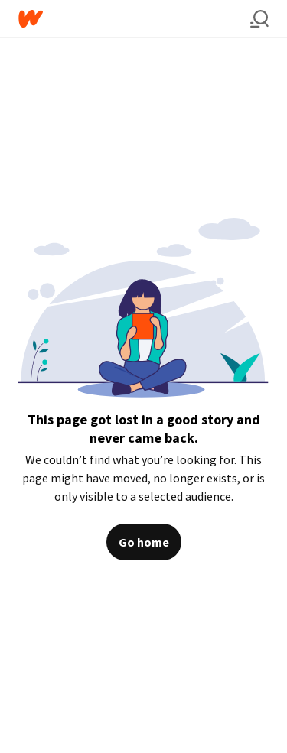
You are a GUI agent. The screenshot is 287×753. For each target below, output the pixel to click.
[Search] (259, 19)
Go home (143, 542)
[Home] (134, 18)
